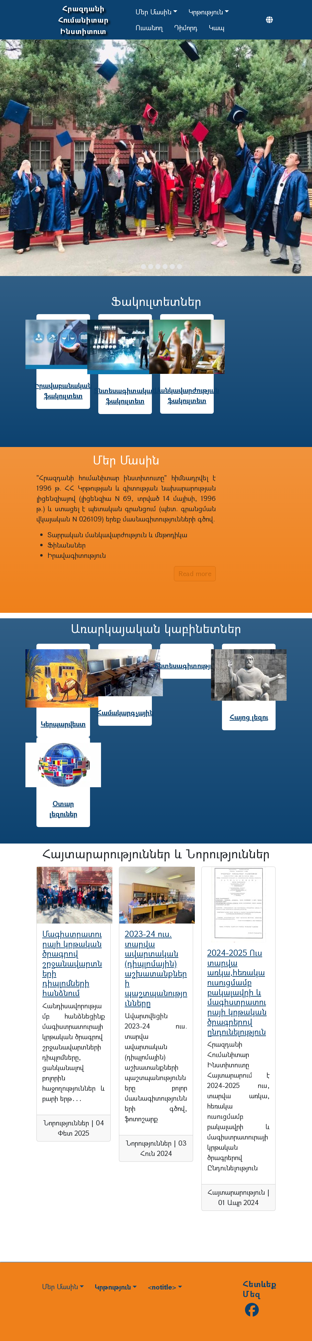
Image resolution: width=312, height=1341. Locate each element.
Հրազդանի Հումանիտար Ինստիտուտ (83, 19)
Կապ (216, 27)
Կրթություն (205, 11)
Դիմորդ (186, 27)
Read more (194, 573)
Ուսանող (149, 27)
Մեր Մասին (153, 11)
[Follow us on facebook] (252, 1312)
